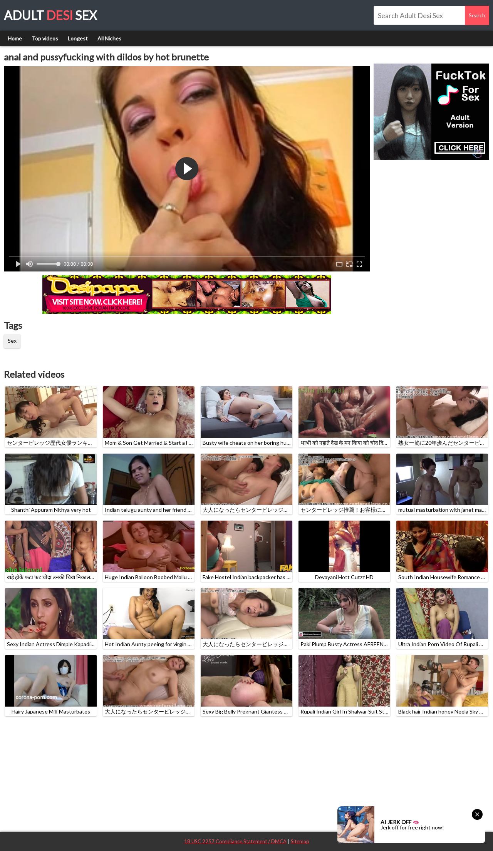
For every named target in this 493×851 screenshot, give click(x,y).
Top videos (45, 38)
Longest (78, 38)
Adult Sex (50, 15)
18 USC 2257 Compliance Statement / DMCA (235, 841)
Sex (12, 340)
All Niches (109, 38)
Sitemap (300, 841)
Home (15, 38)
